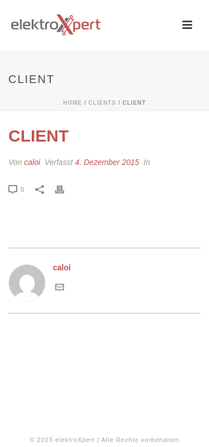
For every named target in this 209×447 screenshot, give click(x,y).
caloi (32, 162)
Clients (102, 103)
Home (72, 103)
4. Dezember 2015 (107, 162)
